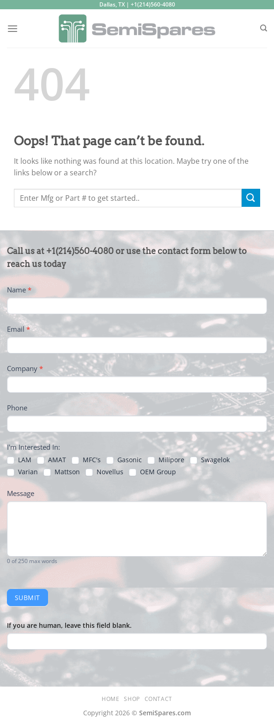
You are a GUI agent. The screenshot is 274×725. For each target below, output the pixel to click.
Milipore (165, 460)
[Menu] (12, 28)
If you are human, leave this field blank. (69, 625)
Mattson (61, 472)
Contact (158, 699)
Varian (22, 472)
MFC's (86, 460)
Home (110, 699)
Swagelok (210, 460)
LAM (19, 460)
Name (19, 289)
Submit (27, 597)
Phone (17, 407)
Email (18, 329)
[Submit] (251, 198)
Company (25, 368)
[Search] (263, 28)
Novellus (104, 472)
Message (20, 493)
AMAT (51, 460)
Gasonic (124, 460)
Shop (132, 699)
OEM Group (152, 472)
